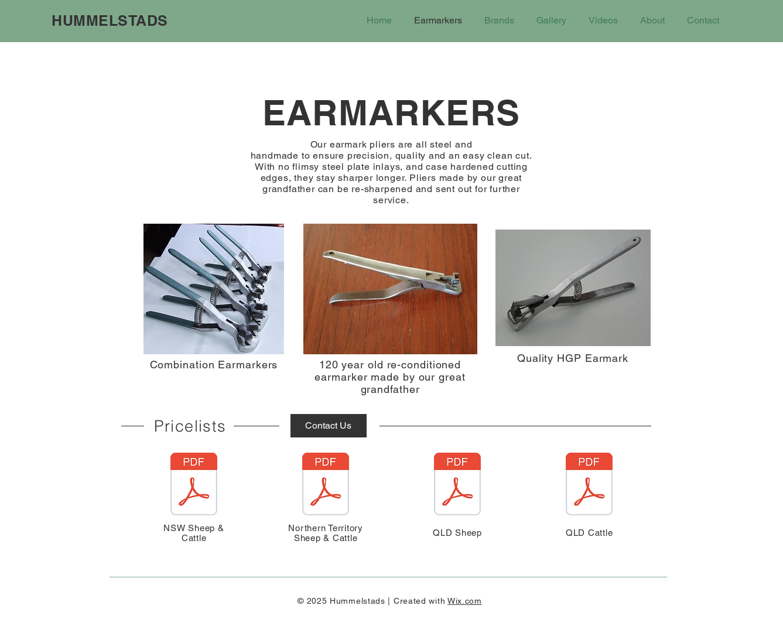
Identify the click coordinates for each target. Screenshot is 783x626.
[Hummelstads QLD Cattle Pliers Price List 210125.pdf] (589, 485)
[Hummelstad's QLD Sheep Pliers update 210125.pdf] (457, 485)
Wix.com (464, 601)
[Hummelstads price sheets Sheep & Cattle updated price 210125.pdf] (193, 485)
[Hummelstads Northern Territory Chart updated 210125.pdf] (325, 485)
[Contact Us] (328, 425)
